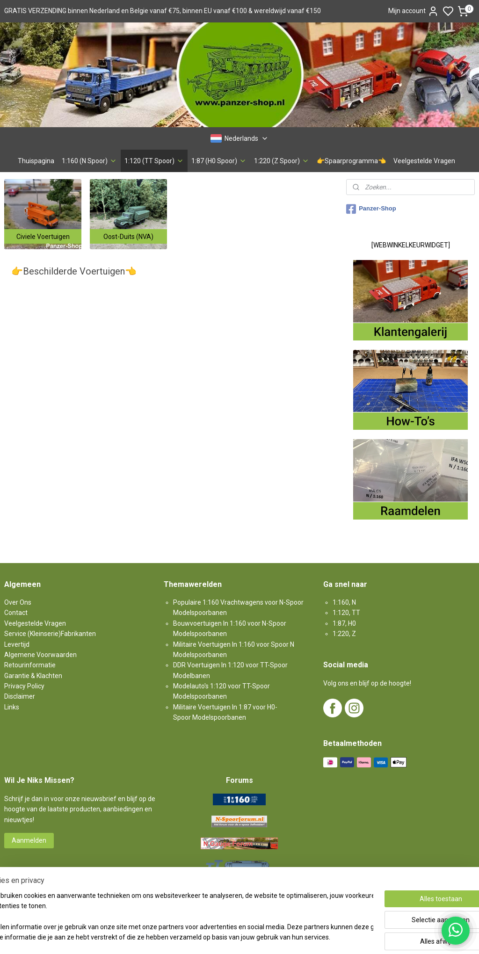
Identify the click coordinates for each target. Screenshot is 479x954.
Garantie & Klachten (33, 675)
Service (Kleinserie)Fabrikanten (50, 633)
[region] (177, 917)
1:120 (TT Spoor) (154, 161)
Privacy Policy (24, 686)
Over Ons (17, 602)
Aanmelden (29, 840)
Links (11, 707)
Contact (16, 612)
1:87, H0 (344, 623)
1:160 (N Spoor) (89, 161)
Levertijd (16, 644)
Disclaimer (19, 696)
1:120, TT (346, 612)
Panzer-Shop (371, 209)
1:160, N (344, 602)
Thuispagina (36, 161)
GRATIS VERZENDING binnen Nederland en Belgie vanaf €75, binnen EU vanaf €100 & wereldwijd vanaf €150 (162, 10)
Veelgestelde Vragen (424, 161)
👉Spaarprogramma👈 (351, 161)
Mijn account (413, 11)
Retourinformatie (30, 665)
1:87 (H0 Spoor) (219, 161)
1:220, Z (344, 633)
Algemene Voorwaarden (40, 654)
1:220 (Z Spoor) (281, 161)
